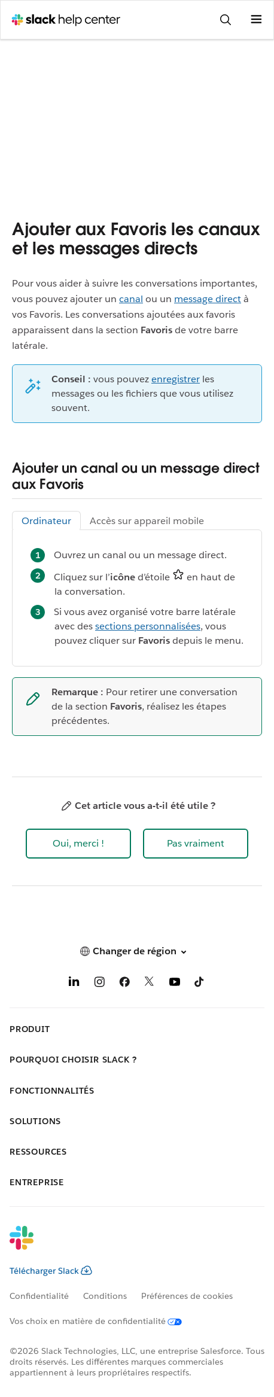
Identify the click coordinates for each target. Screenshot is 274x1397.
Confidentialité (39, 1296)
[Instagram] (99, 984)
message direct (207, 299)
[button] (78, 844)
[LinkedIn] (74, 984)
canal (131, 299)
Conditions (105, 1296)
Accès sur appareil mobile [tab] (147, 521)
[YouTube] (174, 984)
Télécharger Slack (51, 1270)
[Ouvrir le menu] (256, 20)
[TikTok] (199, 984)
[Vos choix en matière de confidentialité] (103, 1321)
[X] (149, 984)
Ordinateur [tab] (46, 521)
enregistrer (175, 379)
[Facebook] (124, 984)
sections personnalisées (147, 626)
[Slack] (127, 1245)
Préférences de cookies (187, 1296)
